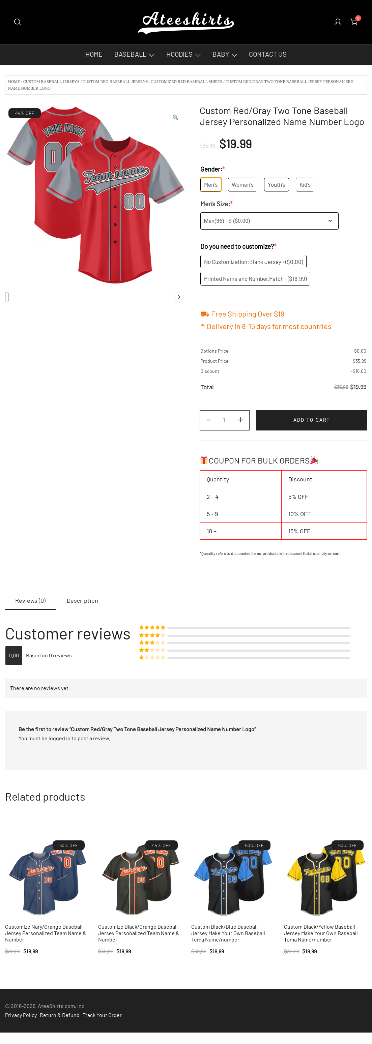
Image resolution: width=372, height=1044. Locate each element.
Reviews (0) (30, 600)
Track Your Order (102, 1015)
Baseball (130, 54)
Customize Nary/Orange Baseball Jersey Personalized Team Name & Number (45, 933)
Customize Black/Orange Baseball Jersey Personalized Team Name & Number (138, 933)
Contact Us (268, 54)
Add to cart (311, 420)
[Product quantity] (225, 420)
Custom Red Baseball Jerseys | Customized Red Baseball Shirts (152, 81)
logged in (59, 738)
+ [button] (241, 419)
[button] (175, 117)
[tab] (30, 600)
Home (94, 54)
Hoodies (179, 54)
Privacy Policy (21, 1015)
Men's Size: (216, 204)
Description (82, 600)
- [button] (208, 419)
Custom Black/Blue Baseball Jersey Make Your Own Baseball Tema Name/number (228, 933)
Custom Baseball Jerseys (51, 81)
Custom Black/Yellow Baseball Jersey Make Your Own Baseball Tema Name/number (321, 933)
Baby (220, 54)
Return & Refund (60, 1015)
